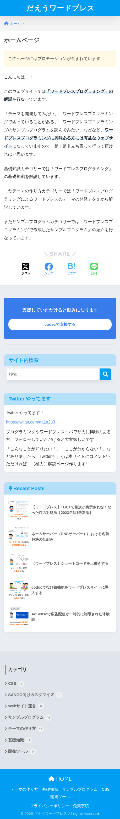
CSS (16, 684)
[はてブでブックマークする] (71, 269)
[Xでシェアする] (26, 269)
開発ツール (22, 752)
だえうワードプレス (60, 7)
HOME (60, 778)
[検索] (105, 374)
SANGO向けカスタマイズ (35, 695)
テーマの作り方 (26, 729)
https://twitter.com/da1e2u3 (30, 422)
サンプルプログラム (30, 717)
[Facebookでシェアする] (48, 269)
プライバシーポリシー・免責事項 (59, 806)
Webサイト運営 (26, 706)
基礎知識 (20, 740)
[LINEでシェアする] (94, 269)
